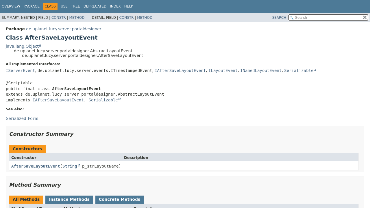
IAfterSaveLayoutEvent (180, 70)
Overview (11, 6)
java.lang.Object (22, 46)
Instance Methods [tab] (69, 199)
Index (115, 6)
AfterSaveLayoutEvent (35, 166)
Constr (58, 18)
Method (77, 18)
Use (64, 6)
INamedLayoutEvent (261, 70)
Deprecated (95, 6)
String (69, 166)
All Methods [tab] (26, 199)
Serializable (298, 70)
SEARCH (279, 18)
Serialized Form (22, 118)
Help (128, 6)
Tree (75, 6)
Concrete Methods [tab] (119, 199)
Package (32, 6)
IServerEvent (20, 70)
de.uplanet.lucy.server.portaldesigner (63, 29)
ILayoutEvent (223, 70)
